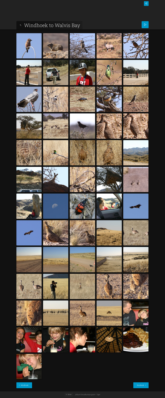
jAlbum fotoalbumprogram (85, 395)
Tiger (98, 395)
